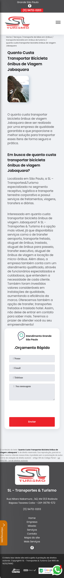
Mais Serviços (32, 541)
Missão (32, 526)
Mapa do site (32, 537)
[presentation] (32, 408)
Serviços (32, 529)
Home (32, 518)
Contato (32, 533)
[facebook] (29, 6)
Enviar (32, 421)
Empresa (32, 522)
